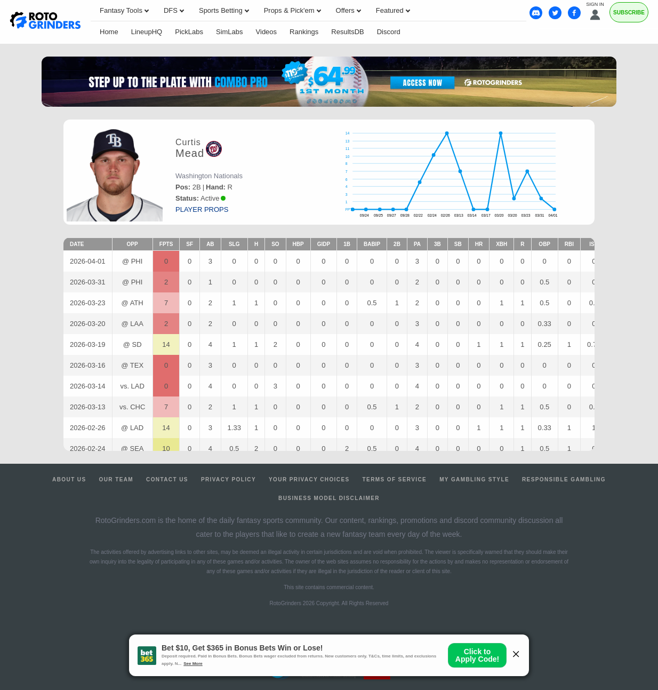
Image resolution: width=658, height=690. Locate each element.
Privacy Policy (228, 479)
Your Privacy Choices (309, 479)
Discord (388, 32)
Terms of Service (395, 479)
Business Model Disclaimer (329, 498)
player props (201, 209)
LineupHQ (147, 32)
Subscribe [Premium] (629, 12)
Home (109, 32)
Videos (266, 32)
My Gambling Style (474, 479)
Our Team (116, 479)
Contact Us (167, 479)
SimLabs (229, 32)
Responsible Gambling (564, 479)
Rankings (304, 32)
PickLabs (189, 32)
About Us (69, 479)
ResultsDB (347, 32)
